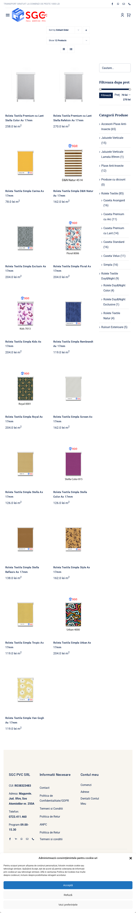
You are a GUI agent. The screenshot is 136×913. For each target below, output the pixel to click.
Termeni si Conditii (51, 808)
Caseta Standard (113, 242)
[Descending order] (86, 30)
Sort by (59, 30)
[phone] (129, 4)
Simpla (107, 264)
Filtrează (106, 95)
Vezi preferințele (68, 904)
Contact (44, 787)
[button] (130, 858)
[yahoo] (16, 839)
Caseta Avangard (114, 200)
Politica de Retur (50, 816)
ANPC (43, 824)
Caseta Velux (111, 256)
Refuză (68, 894)
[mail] (124, 4)
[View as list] (70, 49)
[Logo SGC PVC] (29, 9)
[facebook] (112, 4)
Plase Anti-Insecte (112, 165)
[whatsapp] (118, 4)
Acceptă (68, 885)
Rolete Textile (109, 193)
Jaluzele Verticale (112, 137)
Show (57, 40)
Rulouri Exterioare (112, 327)
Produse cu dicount (113, 179)
